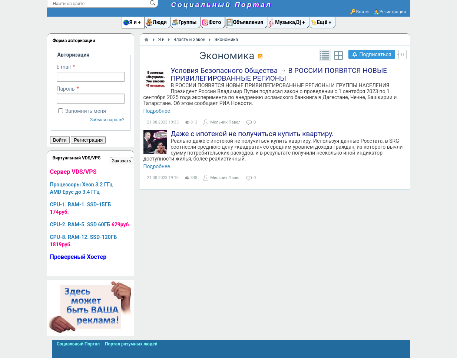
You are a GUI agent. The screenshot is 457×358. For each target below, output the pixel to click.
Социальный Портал (221, 5)
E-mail (64, 67)
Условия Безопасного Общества (224, 70)
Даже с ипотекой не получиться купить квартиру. (252, 133)
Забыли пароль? (107, 119)
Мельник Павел (225, 122)
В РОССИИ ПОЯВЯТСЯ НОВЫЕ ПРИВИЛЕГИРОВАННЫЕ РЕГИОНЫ (279, 74)
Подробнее (156, 111)
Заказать (121, 160)
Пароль (66, 89)
